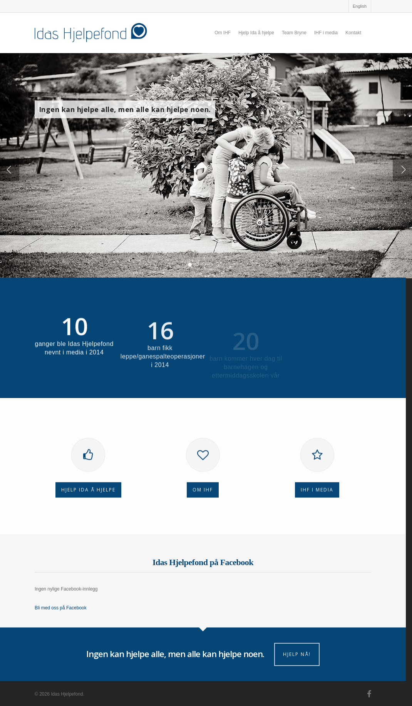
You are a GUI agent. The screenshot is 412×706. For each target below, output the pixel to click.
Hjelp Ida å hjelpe (256, 32)
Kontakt (353, 32)
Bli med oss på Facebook (61, 608)
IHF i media (326, 32)
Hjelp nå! (297, 654)
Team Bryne (294, 32)
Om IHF (222, 32)
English (360, 6)
